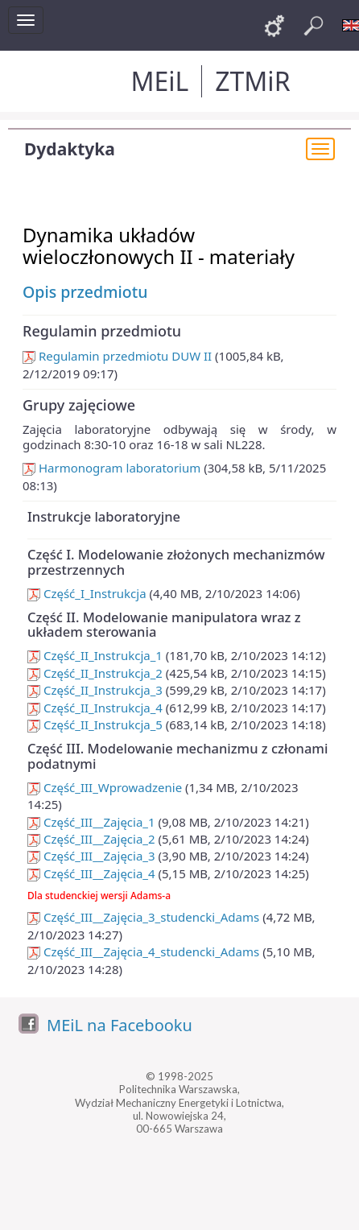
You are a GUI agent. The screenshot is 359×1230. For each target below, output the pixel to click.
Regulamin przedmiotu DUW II (117, 356)
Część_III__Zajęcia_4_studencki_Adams (143, 951)
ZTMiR (252, 81)
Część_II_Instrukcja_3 (95, 690)
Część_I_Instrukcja (86, 593)
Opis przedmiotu (85, 292)
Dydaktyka (69, 149)
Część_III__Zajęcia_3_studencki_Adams (143, 917)
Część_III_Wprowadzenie (104, 787)
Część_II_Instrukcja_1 (95, 655)
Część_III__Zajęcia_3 (91, 856)
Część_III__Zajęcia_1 (91, 822)
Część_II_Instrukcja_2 (95, 673)
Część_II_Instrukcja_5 (95, 724)
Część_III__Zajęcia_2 (91, 839)
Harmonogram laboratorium (111, 468)
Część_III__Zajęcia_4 (91, 873)
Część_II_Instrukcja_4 (95, 708)
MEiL (159, 81)
